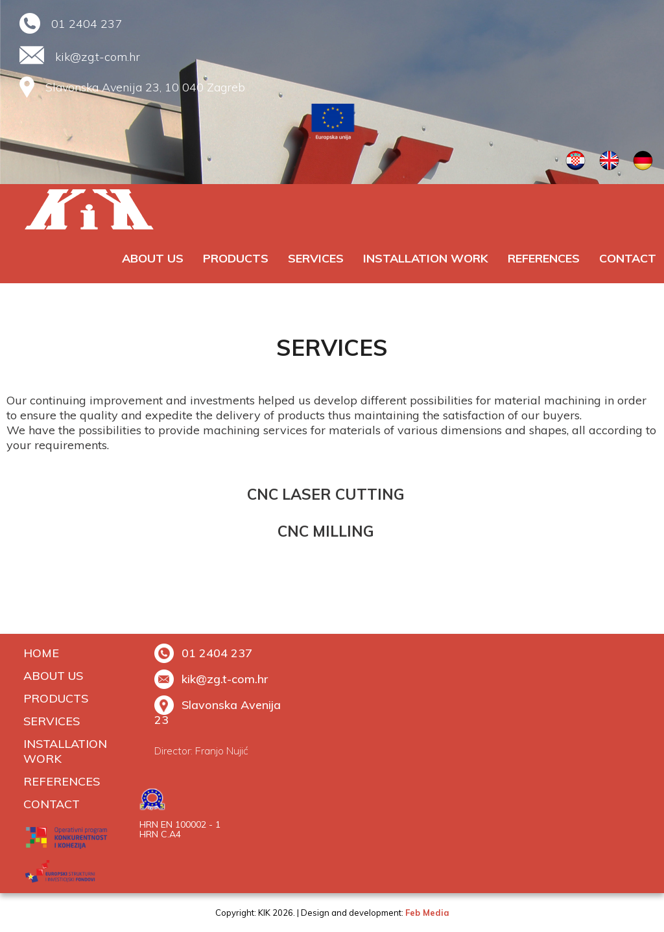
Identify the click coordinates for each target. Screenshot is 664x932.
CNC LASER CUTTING (326, 494)
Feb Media (427, 912)
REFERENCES (544, 258)
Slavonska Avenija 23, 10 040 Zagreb (145, 87)
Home (41, 653)
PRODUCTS (235, 258)
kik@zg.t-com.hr (97, 56)
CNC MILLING (326, 531)
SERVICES (316, 258)
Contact (627, 258)
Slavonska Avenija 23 (217, 712)
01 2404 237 (86, 23)
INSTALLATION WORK (425, 258)
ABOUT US (153, 258)
